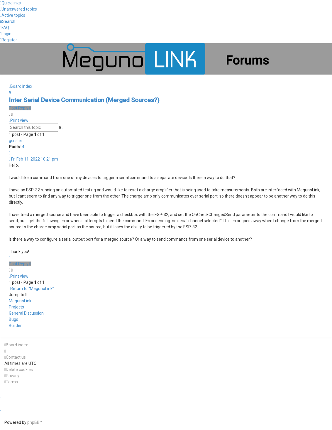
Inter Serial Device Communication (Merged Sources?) (84, 100)
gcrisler (15, 140)
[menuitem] (18, 9)
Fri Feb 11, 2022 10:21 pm (33, 159)
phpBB (33, 422)
